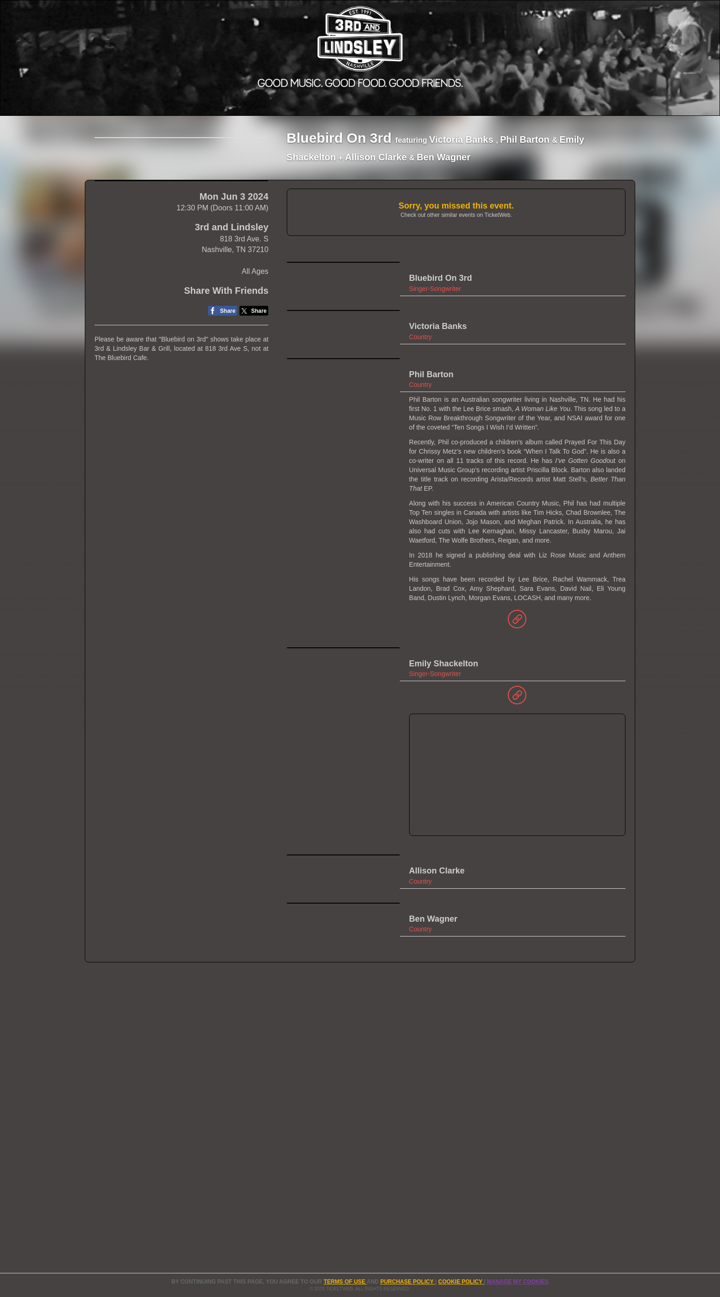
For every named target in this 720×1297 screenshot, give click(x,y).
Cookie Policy (461, 1281)
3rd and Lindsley (231, 357)
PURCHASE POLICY (407, 1281)
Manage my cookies (518, 1281)
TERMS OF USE (344, 1281)
